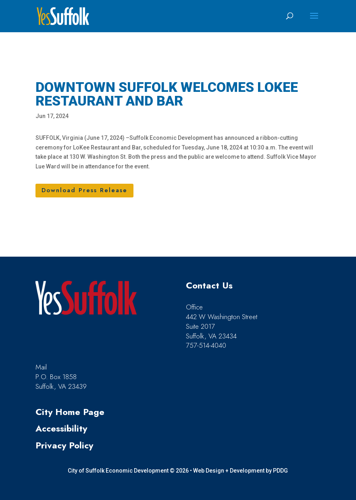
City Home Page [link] (69, 411)
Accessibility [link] (61, 428)
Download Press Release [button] (84, 190)
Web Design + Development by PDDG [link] (240, 470)
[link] (63, 15)
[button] (314, 21)
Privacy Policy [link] (64, 445)
